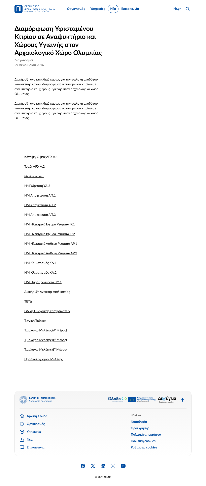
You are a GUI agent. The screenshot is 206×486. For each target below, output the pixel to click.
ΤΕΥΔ (28, 301)
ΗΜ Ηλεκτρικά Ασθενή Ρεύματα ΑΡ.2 (50, 253)
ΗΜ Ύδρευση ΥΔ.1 (34, 176)
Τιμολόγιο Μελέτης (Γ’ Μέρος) (45, 349)
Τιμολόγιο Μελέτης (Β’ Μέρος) (45, 340)
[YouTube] (123, 466)
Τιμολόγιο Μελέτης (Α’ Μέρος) (45, 330)
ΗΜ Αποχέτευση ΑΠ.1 (40, 195)
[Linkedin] (103, 466)
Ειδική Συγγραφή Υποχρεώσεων (47, 311)
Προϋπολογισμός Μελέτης (43, 359)
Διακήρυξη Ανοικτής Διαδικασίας (47, 291)
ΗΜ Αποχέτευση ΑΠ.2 (40, 205)
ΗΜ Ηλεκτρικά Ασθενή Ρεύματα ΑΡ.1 (50, 243)
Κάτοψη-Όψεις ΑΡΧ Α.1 (41, 157)
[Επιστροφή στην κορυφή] (182, 400)
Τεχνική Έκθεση (35, 320)
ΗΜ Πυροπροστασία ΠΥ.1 (43, 282)
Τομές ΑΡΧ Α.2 (34, 166)
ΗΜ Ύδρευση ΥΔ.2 (37, 185)
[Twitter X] (93, 466)
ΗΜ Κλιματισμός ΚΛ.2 (40, 272)
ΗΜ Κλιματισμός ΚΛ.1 (40, 263)
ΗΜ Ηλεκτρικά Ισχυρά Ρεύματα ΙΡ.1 (49, 224)
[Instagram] (113, 466)
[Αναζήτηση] (187, 9)
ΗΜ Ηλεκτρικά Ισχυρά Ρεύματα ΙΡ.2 (49, 234)
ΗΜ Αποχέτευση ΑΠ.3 (40, 214)
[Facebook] (83, 466)
